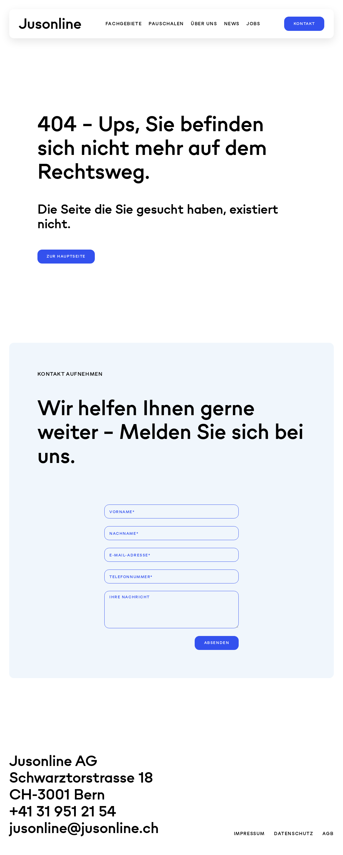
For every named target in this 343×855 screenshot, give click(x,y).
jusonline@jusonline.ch (84, 827)
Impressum (249, 833)
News (232, 23)
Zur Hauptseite (66, 256)
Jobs (253, 23)
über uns (204, 23)
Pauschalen (166, 23)
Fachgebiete (124, 23)
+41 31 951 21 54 (62, 811)
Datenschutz (293, 833)
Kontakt (304, 23)
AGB (328, 833)
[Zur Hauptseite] (50, 24)
